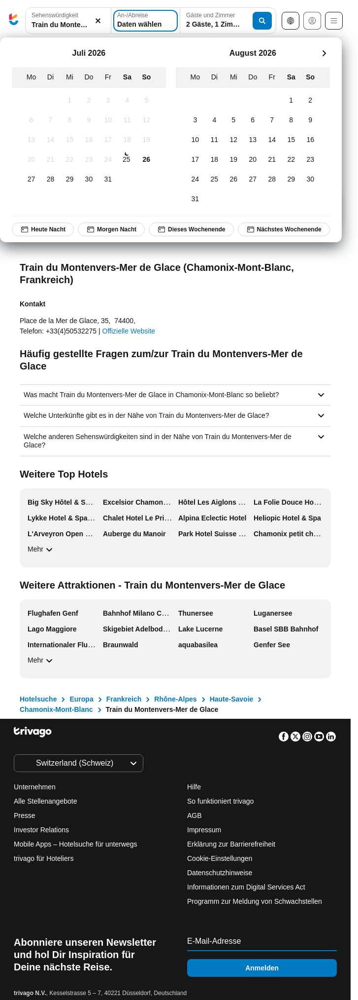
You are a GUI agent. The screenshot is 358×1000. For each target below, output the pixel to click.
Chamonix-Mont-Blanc (56, 709)
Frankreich (124, 699)
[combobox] (68, 21)
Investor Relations (41, 830)
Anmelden (262, 968)
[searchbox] (68, 25)
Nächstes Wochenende (284, 229)
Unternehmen (35, 787)
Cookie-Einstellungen (220, 858)
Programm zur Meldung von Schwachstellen (254, 901)
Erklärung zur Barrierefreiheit (231, 844)
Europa (81, 699)
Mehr (41, 550)
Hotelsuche (38, 699)
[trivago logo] (14, 21)
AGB (194, 815)
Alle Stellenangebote (45, 801)
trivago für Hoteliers (43, 858)
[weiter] (324, 53)
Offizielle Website (129, 331)
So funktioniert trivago (220, 801)
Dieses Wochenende (191, 229)
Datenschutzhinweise (219, 873)
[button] (68, 21)
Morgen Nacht (111, 229)
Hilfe (194, 787)
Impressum (204, 830)
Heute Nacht (42, 229)
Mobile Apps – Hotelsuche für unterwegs (75, 844)
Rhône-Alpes (175, 699)
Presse (24, 815)
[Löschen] (98, 21)
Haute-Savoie (232, 699)
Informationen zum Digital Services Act (246, 887)
